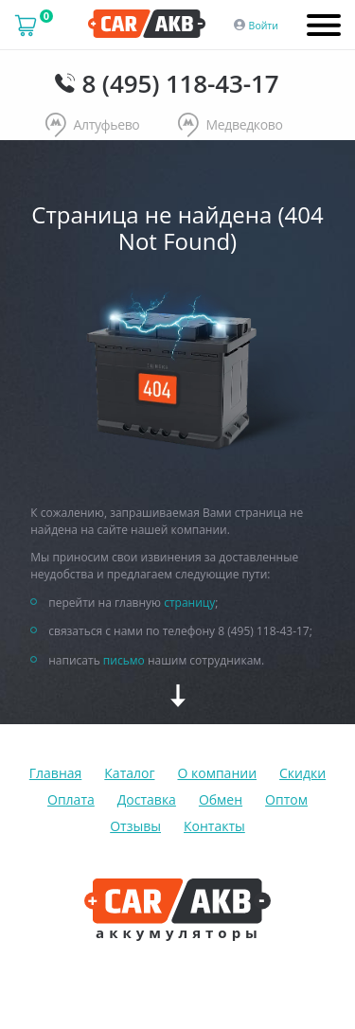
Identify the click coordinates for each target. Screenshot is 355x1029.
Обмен (220, 799)
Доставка (146, 799)
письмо (124, 660)
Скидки (302, 773)
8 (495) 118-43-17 (179, 83)
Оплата (71, 799)
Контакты (214, 826)
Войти (263, 25)
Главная (55, 773)
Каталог (129, 773)
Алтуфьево (92, 126)
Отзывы (135, 826)
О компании (217, 773)
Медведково (230, 126)
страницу (189, 602)
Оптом (286, 799)
